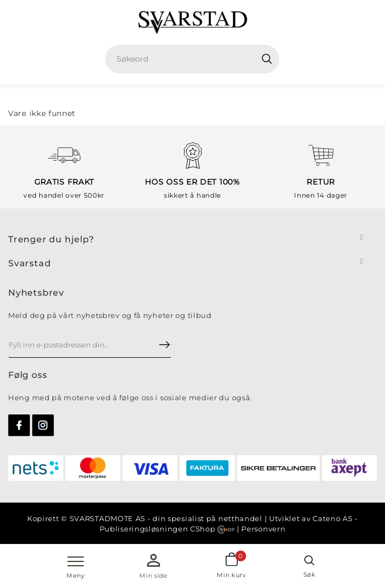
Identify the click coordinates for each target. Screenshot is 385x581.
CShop (212, 528)
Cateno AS (332, 518)
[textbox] (196, 59)
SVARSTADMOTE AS (108, 518)
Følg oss (27, 375)
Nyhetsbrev (36, 293)
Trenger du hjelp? (51, 239)
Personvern (263, 528)
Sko (208, 95)
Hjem (180, 95)
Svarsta (26, 263)
